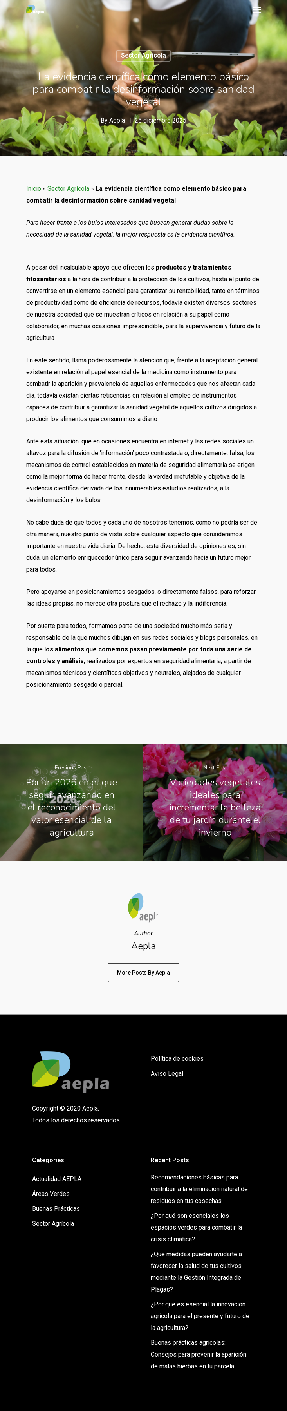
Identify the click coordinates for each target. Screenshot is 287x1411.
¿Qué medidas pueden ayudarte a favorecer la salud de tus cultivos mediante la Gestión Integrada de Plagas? (196, 1271)
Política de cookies (177, 1058)
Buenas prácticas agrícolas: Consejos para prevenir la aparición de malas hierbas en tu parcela (198, 1354)
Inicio (33, 188)
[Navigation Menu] (257, 9)
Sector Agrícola (143, 55)
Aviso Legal (167, 1073)
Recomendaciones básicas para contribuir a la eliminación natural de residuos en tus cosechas (199, 1189)
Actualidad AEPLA (56, 1179)
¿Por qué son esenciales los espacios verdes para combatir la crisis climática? (196, 1227)
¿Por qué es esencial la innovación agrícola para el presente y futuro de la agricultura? (200, 1316)
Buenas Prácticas (56, 1208)
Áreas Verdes (51, 1194)
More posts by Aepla (143, 973)
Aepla (117, 120)
